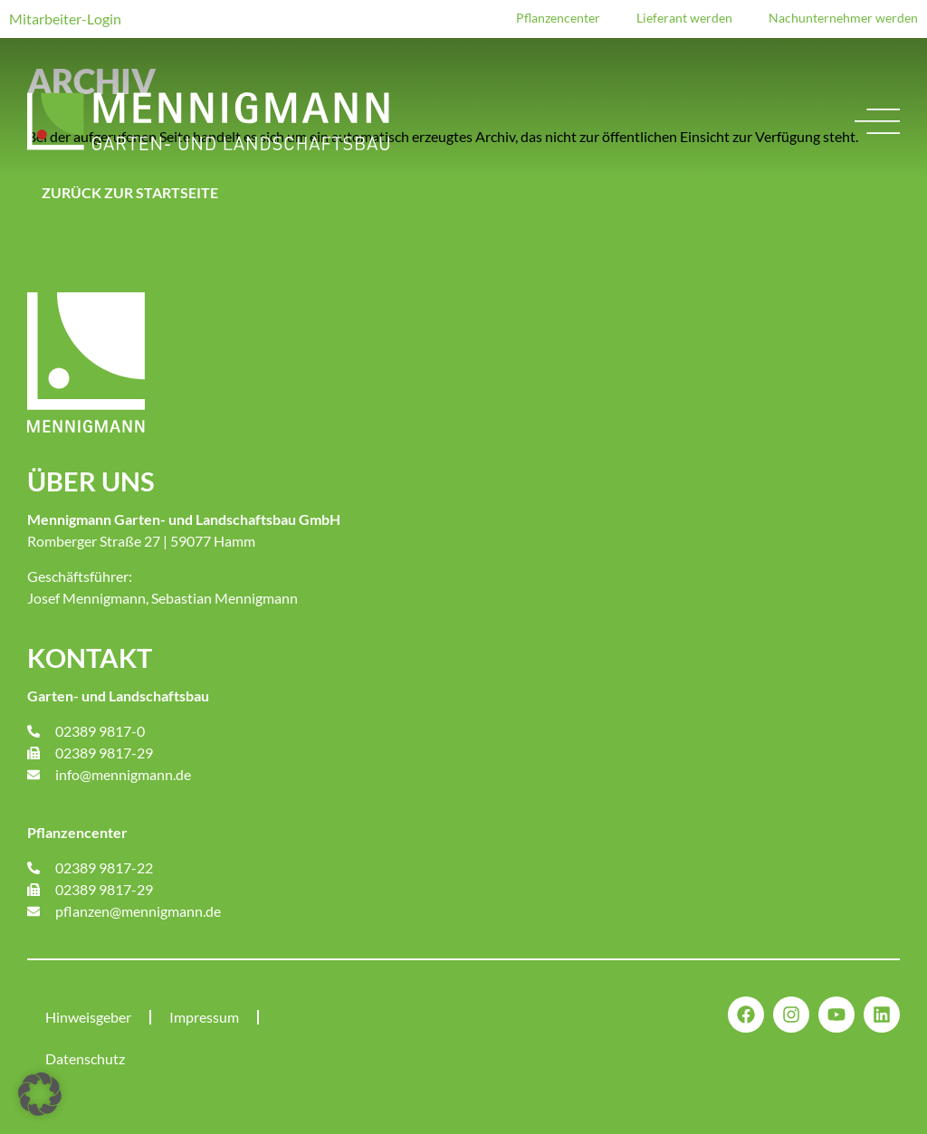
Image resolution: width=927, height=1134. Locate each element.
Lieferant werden (684, 17)
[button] (40, 1094)
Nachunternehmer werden (843, 17)
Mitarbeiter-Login (65, 18)
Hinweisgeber (88, 1016)
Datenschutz (85, 1058)
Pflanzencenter (558, 17)
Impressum (204, 1016)
